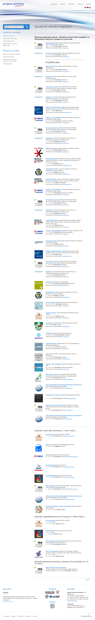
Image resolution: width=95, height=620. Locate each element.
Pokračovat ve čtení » (8, 602)
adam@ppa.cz (66, 174)
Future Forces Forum (9, 38)
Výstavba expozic (8, 57)
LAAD (47, 354)
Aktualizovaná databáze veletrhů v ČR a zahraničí (10, 60)
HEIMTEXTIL (49, 282)
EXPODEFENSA (50, 169)
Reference (80, 4)
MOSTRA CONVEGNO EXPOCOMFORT (56, 107)
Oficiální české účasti (9, 36)
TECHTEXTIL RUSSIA (51, 241)
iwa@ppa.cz (69, 410)
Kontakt (88, 4)
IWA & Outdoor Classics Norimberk (56, 405)
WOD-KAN (49, 444)
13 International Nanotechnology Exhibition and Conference (64, 496)
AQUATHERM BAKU (51, 179)
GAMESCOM (49, 333)
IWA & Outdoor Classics (52, 541)
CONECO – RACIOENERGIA (53, 117)
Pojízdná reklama (8, 64)
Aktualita (7, 589)
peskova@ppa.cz (67, 112)
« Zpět (87, 579)
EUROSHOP (49, 148)
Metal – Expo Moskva (52, 551)
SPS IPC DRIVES (50, 302)
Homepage (54, 4)
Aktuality (62, 4)
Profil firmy (71, 4)
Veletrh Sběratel (7, 41)
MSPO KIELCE (49, 323)
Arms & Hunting (50, 520)
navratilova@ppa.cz (67, 379)
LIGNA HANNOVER (51, 343)
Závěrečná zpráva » (69, 436)
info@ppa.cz (65, 48)
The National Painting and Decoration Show (58, 506)
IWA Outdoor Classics (52, 43)
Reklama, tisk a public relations (11, 54)
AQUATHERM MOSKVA (52, 158)
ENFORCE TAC (50, 53)
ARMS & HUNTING (51, 313)
